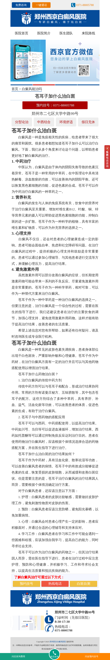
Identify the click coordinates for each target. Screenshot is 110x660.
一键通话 (41, 5)
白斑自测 (83, 583)
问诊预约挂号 (91, 656)
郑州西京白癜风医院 (58, 642)
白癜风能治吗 (32, 89)
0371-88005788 (85, 5)
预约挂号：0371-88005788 (55, 105)
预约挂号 (26, 583)
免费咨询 (21, 5)
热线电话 (55, 583)
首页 (15, 89)
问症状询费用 (18, 656)
